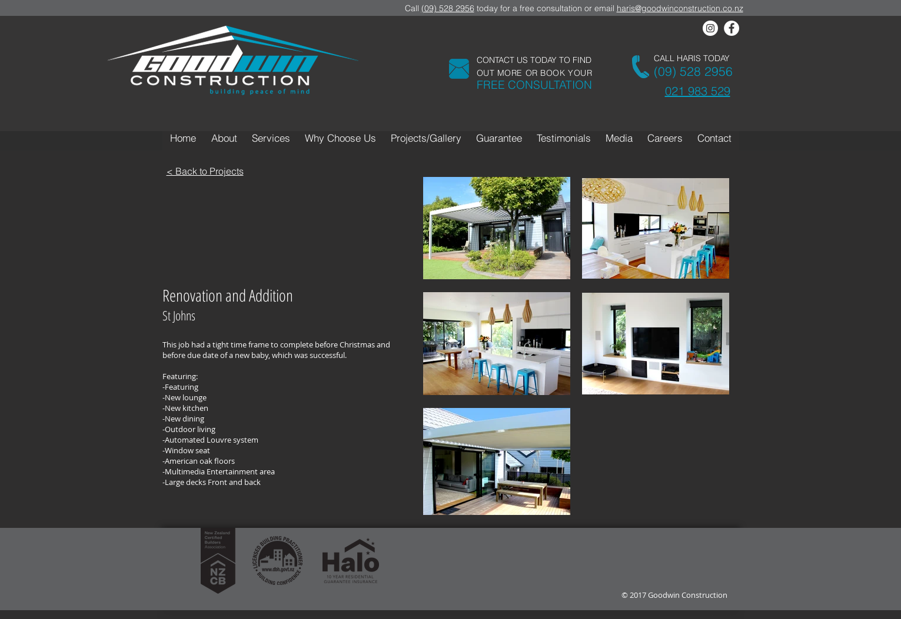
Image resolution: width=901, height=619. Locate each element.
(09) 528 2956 (447, 8)
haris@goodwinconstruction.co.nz (680, 8)
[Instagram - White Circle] (710, 28)
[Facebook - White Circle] (731, 28)
